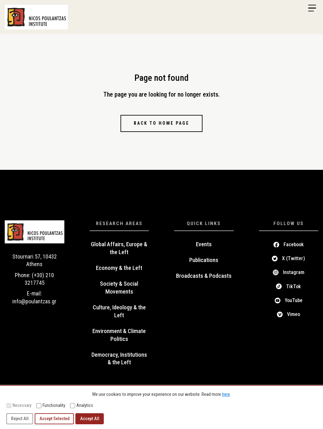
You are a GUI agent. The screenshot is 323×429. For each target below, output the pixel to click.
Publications (203, 260)
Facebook (294, 244)
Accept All (89, 418)
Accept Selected (54, 418)
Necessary (19, 405)
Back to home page (161, 123)
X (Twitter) (293, 258)
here (226, 394)
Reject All (20, 418)
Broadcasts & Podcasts (204, 275)
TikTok (293, 286)
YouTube (293, 300)
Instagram (293, 272)
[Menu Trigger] (312, 8)
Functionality (50, 405)
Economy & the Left (119, 268)
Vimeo (293, 314)
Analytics (81, 405)
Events (204, 244)
